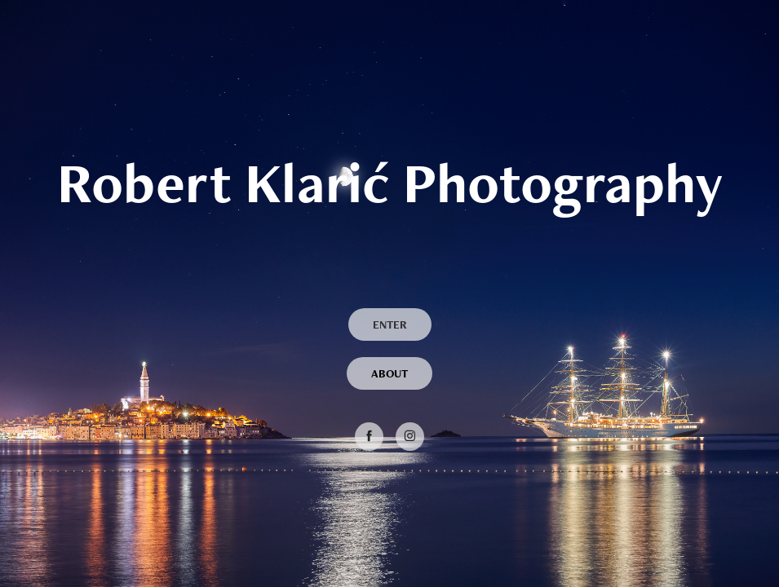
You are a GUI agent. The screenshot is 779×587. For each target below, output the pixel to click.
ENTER (390, 324)
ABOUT (389, 373)
